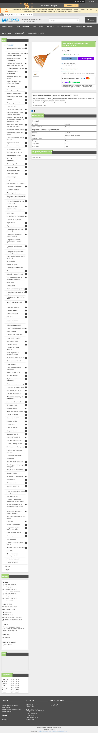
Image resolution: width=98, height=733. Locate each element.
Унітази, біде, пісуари (13, 524)
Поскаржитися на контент (44, 731)
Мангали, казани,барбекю (14, 334)
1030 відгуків (80, 1)
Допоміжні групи (12, 473)
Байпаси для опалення (14, 193)
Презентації (19, 33)
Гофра (9, 180)
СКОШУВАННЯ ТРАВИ (14, 533)
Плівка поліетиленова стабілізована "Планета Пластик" (14, 241)
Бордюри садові (12, 421)
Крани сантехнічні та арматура (16, 447)
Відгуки (7, 569)
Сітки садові (10, 213)
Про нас (7, 566)
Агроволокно (11, 222)
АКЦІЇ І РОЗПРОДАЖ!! (13, 338)
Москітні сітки (11, 261)
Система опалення (12, 483)
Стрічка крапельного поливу (15, 68)
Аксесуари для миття (13, 437)
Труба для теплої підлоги (14, 152)
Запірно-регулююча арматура (16, 384)
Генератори (10, 536)
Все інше (9, 550)
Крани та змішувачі (12, 375)
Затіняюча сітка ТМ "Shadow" (16, 216)
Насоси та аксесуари (13, 372)
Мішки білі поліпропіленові (15, 274)
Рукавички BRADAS (13, 418)
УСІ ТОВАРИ (8, 45)
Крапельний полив (12, 341)
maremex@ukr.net (9, 609)
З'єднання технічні (12, 434)
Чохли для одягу (12, 264)
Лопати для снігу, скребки (14, 443)
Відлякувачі (10, 458)
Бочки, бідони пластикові (14, 96)
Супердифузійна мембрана (15, 267)
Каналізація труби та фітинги (15, 129)
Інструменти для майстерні (15, 476)
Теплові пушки (11, 539)
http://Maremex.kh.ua (10, 606)
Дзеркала (10, 521)
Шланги (9, 99)
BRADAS (9, 317)
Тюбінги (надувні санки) (14, 325)
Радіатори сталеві (12, 167)
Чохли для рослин (12, 562)
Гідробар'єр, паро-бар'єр (14, 219)
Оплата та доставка (65, 26)
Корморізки (10, 282)
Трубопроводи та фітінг (14, 390)
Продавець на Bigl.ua (49, 729)
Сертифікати (6, 33)
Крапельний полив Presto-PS (15, 357)
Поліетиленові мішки (13, 307)
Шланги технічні (12, 408)
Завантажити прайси (84, 26)
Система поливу (12, 344)
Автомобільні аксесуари (14, 440)
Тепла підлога (11, 479)
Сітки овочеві (11, 285)
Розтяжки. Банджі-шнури (14, 455)
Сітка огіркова (11, 86)
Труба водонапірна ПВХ (14, 149)
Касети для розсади (13, 90)
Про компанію (37, 26)
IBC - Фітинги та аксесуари (15, 461)
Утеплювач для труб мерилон (16, 183)
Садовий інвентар (12, 310)
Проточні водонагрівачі (14, 393)
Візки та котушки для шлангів (16, 411)
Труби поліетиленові (13, 143)
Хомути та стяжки (12, 431)
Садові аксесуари (12, 313)
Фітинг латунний (12, 164)
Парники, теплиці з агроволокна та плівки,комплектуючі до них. (15, 208)
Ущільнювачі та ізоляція (14, 402)
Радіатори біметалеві (13, 170)
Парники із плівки (12, 106)
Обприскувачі (11, 424)
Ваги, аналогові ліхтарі (14, 361)
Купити (69, 58)
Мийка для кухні (12, 405)
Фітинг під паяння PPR (14, 155)
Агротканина (11, 226)
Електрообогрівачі (12, 173)
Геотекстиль (10, 271)
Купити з (86, 59)
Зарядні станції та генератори (16, 547)
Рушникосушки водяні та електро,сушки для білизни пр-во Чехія (15, 506)
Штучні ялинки (11, 331)
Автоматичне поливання (14, 109)
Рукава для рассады (13, 559)
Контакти (50, 26)
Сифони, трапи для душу (14, 93)
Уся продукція (22, 26)
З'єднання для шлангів (14, 103)
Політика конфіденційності (59, 731)
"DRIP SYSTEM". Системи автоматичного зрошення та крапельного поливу (15, 119)
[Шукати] (77, 20)
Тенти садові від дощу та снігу (16, 289)
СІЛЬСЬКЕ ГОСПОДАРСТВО (15, 470)
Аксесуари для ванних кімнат (16, 387)
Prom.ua (58, 727)
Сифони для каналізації (14, 186)
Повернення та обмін (36, 33)
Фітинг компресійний (13, 146)
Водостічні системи (13, 189)
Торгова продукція (12, 496)
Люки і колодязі (11, 177)
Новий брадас (11, 364)
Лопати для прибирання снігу (16, 328)
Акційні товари (7, 26)
